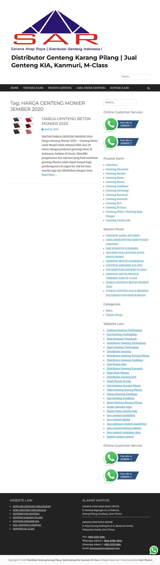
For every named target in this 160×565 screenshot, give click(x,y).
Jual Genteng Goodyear (120, 398)
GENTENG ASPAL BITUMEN (123, 235)
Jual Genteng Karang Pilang (123, 385)
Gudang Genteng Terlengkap (124, 330)
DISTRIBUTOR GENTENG (26, 513)
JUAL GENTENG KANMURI (27, 525)
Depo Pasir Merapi (118, 372)
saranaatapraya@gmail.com (105, 548)
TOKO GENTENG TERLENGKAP (29, 510)
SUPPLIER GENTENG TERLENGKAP (32, 506)
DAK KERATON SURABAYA (122, 248)
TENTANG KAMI (33, 87)
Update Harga (114, 314)
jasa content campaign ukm (124, 432)
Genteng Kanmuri (117, 194)
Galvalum (112, 164)
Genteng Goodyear (117, 186)
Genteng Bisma (115, 181)
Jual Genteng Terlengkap (122, 334)
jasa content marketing (121, 415)
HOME (14, 87)
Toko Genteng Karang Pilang (124, 389)
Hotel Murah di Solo (119, 381)
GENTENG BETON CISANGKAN (124, 261)
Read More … (49, 174)
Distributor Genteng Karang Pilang (128, 355)
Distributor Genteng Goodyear (125, 360)
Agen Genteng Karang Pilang (124, 402)
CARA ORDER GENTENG (90, 87)
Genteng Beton (115, 177)
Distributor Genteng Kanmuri (125, 368)
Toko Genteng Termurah (122, 338)
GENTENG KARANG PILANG (28, 517)
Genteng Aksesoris (117, 169)
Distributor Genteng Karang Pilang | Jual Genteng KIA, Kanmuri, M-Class (63, 560)
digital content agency (120, 436)
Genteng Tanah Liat (118, 220)
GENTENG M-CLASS (23, 528)
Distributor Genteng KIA (121, 377)
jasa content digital (118, 419)
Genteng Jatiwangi (117, 190)
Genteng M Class (116, 207)
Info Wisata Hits (116, 364)
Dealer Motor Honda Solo (122, 411)
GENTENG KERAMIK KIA (26, 521)
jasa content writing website (124, 428)
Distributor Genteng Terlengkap (126, 343)
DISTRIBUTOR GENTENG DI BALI (126, 269)
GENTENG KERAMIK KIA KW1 (124, 265)
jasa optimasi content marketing (126, 423)
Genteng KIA (113, 203)
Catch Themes (145, 560)
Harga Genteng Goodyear (122, 394)
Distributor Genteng (119, 351)
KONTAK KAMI (119, 87)
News (109, 310)
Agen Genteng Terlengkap (123, 347)
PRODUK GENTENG (60, 87)
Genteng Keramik (116, 199)
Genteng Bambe (115, 173)
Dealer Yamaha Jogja (119, 406)
